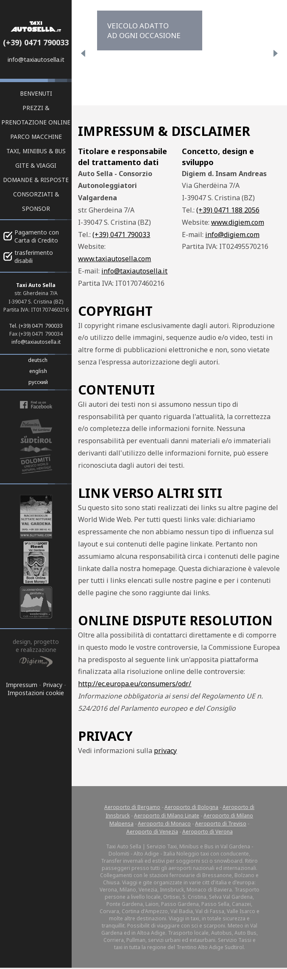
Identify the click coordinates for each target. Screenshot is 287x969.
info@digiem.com (232, 234)
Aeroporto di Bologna (191, 807)
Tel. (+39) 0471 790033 (36, 325)
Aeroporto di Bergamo (132, 807)
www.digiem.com (237, 222)
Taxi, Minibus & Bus (36, 151)
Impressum (21, 685)
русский (38, 382)
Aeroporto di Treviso (220, 823)
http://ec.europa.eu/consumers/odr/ (134, 683)
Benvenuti (36, 93)
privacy (165, 750)
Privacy (52, 685)
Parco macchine (36, 137)
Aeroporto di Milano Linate (166, 815)
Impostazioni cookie (36, 693)
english (38, 371)
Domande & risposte (36, 180)
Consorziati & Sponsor (36, 201)
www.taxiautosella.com (114, 258)
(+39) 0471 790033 (36, 42)
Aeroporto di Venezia (152, 831)
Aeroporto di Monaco (164, 823)
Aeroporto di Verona (207, 831)
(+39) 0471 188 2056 (227, 210)
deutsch (37, 360)
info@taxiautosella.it (36, 59)
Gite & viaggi (35, 165)
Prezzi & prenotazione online (35, 115)
